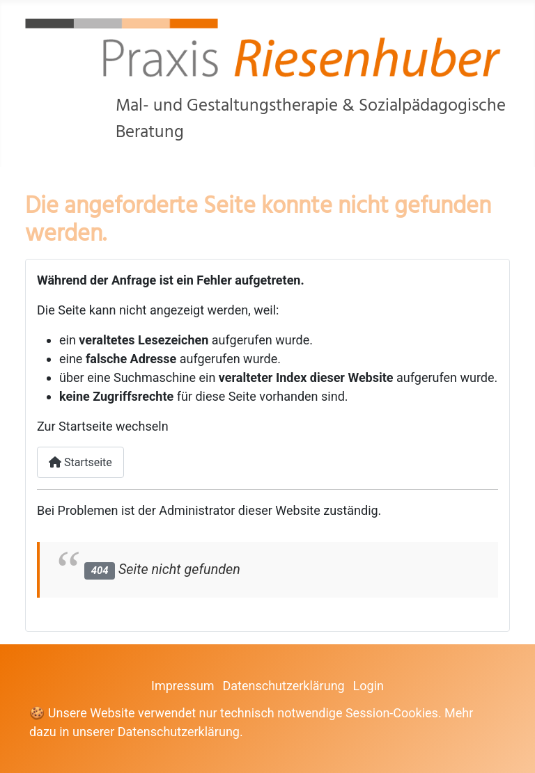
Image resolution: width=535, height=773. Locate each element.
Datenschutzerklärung (283, 685)
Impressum (183, 685)
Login (368, 685)
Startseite (80, 462)
